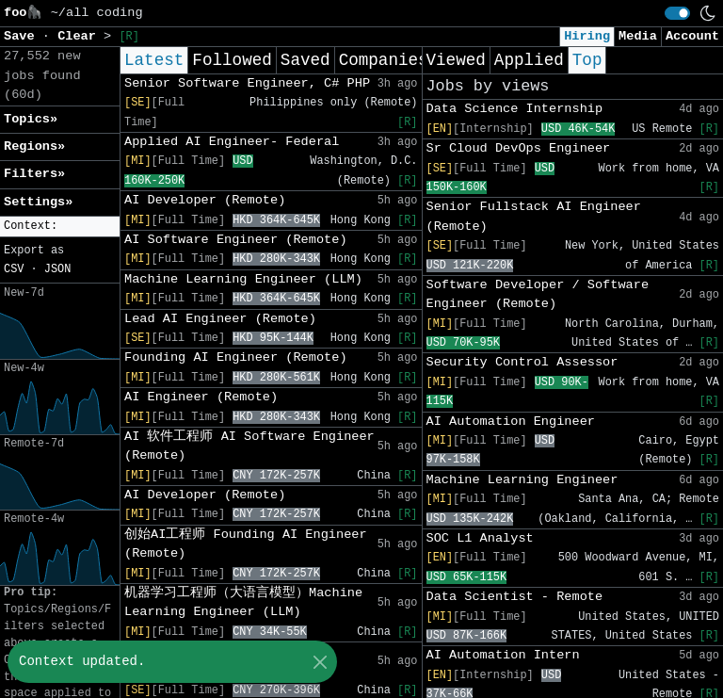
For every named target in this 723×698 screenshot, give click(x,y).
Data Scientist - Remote (514, 597)
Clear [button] (80, 36)
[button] (60, 226)
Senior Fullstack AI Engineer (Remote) (533, 216)
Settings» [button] (38, 202)
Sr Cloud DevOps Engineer (518, 148)
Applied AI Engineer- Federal (231, 142)
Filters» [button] (34, 174)
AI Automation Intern (503, 655)
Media (638, 36)
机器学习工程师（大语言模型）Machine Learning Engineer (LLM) (243, 602)
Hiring (587, 36)
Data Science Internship (514, 109)
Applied (529, 60)
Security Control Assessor (522, 362)
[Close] (319, 662)
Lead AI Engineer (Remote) (220, 319)
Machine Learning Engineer (522, 480)
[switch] (677, 13)
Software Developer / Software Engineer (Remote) (538, 294)
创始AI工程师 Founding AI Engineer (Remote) (245, 544)
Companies (383, 60)
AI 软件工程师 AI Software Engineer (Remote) (249, 446)
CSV (14, 269)
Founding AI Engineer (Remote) (235, 357)
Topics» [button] (30, 119)
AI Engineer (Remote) (201, 397)
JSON (58, 269)
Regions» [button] (34, 146)
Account (692, 36)
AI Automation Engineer (510, 421)
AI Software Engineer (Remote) (235, 240)
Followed (231, 60)
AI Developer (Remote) (204, 200)
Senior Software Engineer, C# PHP (247, 83)
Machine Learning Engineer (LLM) (243, 279)
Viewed (456, 60)
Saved (305, 60)
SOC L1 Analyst (480, 538)
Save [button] (23, 36)
